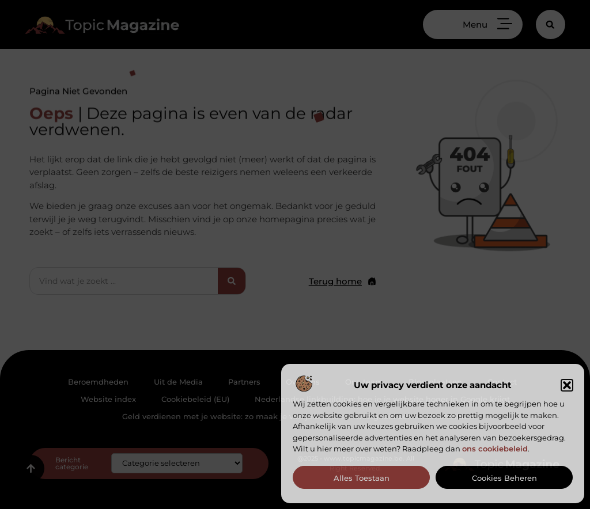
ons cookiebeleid (495, 448)
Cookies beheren (504, 478)
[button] (567, 385)
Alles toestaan (361, 478)
